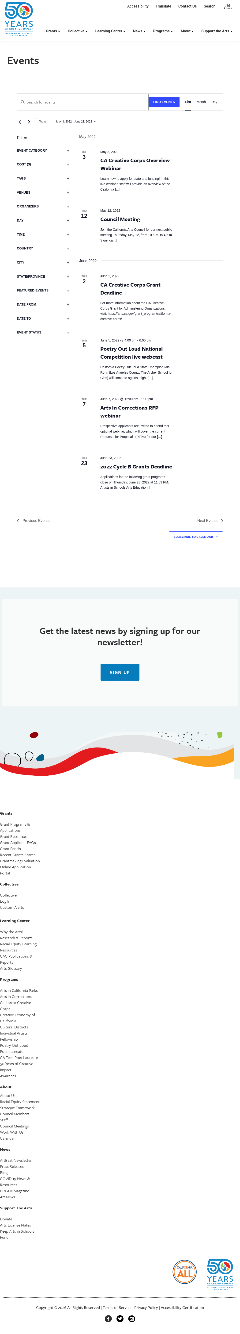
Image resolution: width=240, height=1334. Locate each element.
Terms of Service (117, 1307)
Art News (7, 1197)
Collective (76, 31)
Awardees (8, 1076)
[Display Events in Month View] (201, 102)
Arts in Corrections (16, 996)
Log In (5, 901)
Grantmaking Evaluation (20, 861)
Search (210, 6)
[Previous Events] (19, 121)
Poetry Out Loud (14, 1045)
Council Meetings (14, 1126)
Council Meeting (120, 219)
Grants (51, 31)
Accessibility (138, 6)
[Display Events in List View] (188, 102)
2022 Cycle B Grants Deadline (136, 466)
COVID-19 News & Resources (15, 1182)
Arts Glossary (11, 968)
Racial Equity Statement (20, 1101)
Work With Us (11, 1132)
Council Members (14, 1114)
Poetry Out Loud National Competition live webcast (131, 352)
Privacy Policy (146, 1307)
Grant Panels (10, 848)
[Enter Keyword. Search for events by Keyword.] (83, 102)
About (185, 31)
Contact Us (187, 6)
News (137, 31)
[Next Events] (29, 121)
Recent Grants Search (18, 855)
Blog (4, 1172)
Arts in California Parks (19, 990)
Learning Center (108, 31)
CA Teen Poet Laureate (19, 1057)
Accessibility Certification (182, 1307)
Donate (6, 1219)
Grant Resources (13, 836)
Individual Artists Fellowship (14, 1036)
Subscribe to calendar (193, 536)
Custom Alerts (12, 907)
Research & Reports (16, 938)
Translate (163, 6)
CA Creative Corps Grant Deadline (130, 288)
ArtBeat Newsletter (16, 1160)
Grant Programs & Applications (15, 827)
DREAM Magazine (14, 1191)
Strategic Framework (17, 1108)
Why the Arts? (11, 932)
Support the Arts (215, 31)
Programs (161, 31)
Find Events (164, 102)
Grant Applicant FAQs (18, 842)
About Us (7, 1095)
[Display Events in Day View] (214, 102)
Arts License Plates (15, 1225)
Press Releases (12, 1166)
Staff (4, 1120)
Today (42, 121)
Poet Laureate (11, 1051)
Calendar (7, 1138)
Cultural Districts (14, 1027)
